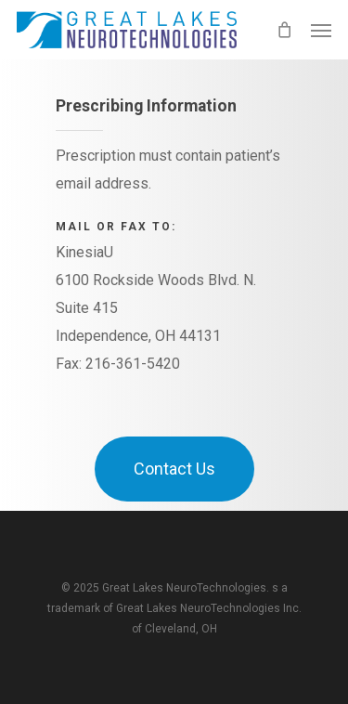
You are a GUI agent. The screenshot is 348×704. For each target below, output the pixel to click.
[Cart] (284, 29)
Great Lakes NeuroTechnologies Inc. (209, 608)
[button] (321, 29)
